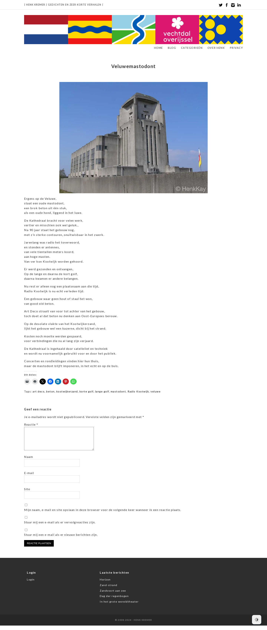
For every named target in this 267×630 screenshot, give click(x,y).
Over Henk (216, 47)
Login (31, 583)
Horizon (105, 583)
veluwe (156, 391)
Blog (172, 47)
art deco (38, 391)
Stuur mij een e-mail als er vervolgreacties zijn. (60, 526)
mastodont (118, 391)
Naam (28, 461)
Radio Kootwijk (138, 391)
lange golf (102, 391)
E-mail (29, 477)
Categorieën (192, 47)
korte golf (86, 391)
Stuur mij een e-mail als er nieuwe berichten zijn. (61, 539)
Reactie (31, 424)
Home (158, 47)
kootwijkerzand (67, 391)
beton (50, 391)
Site (27, 493)
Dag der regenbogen (114, 600)
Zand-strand (108, 589)
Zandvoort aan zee (113, 595)
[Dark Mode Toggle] (256, 619)
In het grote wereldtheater (119, 606)
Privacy (236, 47)
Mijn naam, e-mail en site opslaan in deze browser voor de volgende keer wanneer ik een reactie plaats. (102, 514)
